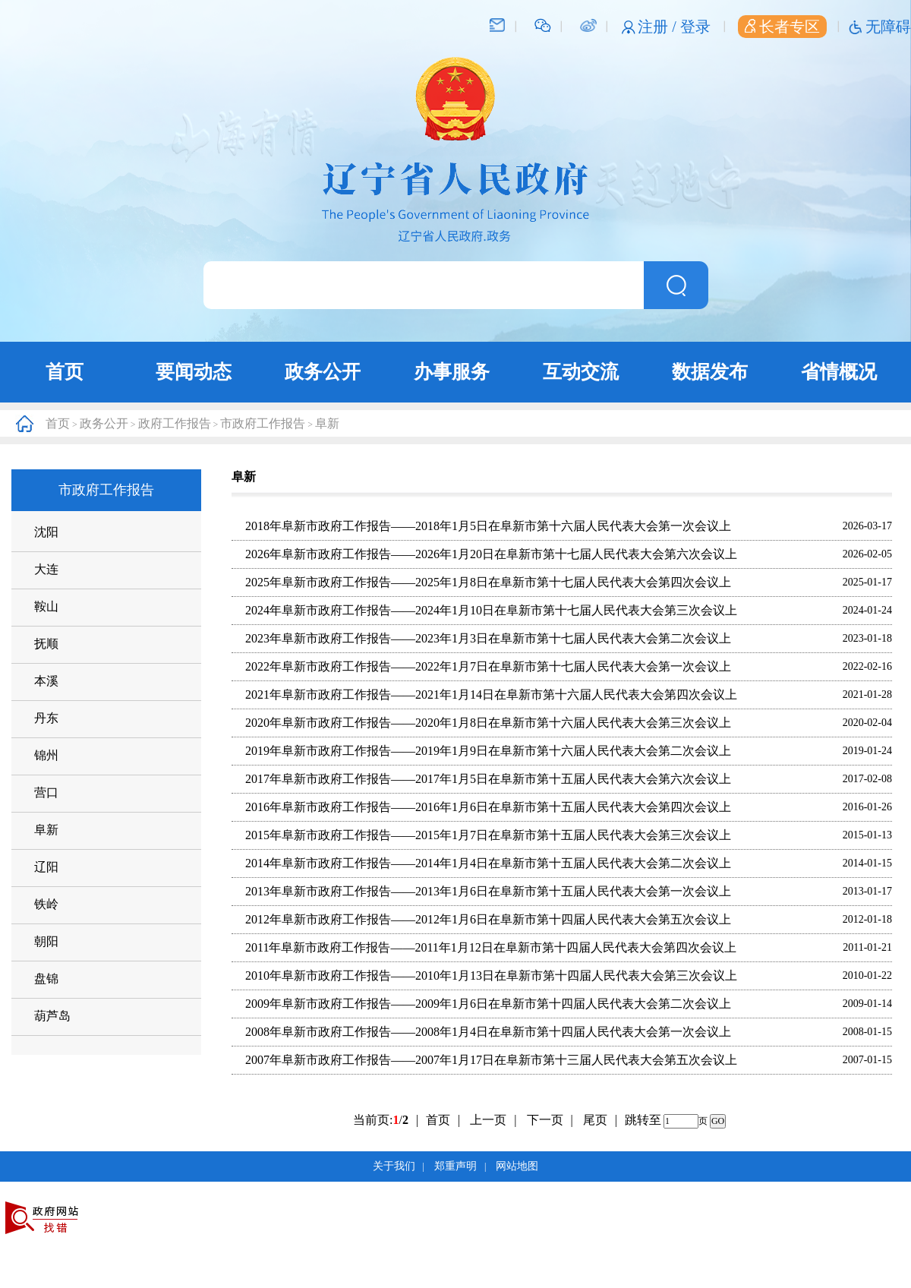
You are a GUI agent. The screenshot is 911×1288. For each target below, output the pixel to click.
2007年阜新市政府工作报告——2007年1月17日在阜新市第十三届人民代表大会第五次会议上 (491, 1059)
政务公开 (323, 371)
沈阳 (46, 532)
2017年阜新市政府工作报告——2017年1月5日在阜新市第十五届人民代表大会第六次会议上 (488, 778)
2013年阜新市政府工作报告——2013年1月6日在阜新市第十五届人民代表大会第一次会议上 (488, 891)
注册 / (659, 26)
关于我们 (394, 1166)
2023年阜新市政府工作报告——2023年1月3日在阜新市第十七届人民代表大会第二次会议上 (488, 638)
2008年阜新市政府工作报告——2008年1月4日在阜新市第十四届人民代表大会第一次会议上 (488, 1031)
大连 (46, 569)
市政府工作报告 (262, 423)
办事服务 (452, 371)
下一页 (550, 1119)
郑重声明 (455, 1166)
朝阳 (46, 941)
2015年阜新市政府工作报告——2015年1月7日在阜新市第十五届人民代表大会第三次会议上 (488, 835)
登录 (695, 26)
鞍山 (46, 606)
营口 (46, 792)
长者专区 (782, 26)
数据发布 (710, 371)
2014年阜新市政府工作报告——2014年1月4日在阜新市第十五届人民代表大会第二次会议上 (488, 863)
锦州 (46, 755)
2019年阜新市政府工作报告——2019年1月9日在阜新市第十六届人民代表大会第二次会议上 (488, 750)
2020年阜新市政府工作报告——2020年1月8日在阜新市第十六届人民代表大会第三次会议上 (488, 722)
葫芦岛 (52, 1015)
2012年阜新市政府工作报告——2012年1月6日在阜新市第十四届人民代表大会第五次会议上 (488, 919)
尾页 (595, 1119)
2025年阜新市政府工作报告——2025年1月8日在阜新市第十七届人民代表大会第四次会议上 (488, 582)
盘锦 (46, 978)
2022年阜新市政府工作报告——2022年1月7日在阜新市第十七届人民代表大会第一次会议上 (488, 666)
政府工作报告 (174, 423)
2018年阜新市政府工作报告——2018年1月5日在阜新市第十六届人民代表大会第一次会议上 (488, 525)
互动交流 (581, 371)
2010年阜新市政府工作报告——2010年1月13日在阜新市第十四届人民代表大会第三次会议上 (491, 975)
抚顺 (46, 643)
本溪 (46, 680)
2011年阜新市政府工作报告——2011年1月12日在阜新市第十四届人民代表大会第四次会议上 (490, 947)
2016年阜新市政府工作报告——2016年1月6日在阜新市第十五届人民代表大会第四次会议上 (488, 806)
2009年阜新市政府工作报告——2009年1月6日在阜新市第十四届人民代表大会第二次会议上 (488, 1003)
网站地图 (517, 1166)
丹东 (46, 718)
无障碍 (888, 26)
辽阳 (46, 866)
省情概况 (839, 371)
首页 (65, 371)
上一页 (493, 1119)
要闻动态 (194, 371)
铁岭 (46, 904)
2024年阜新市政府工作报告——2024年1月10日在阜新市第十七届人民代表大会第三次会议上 (491, 610)
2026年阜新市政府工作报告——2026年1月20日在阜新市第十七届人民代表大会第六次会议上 (491, 554)
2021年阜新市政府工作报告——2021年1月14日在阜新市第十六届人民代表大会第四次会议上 (491, 694)
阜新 (327, 423)
